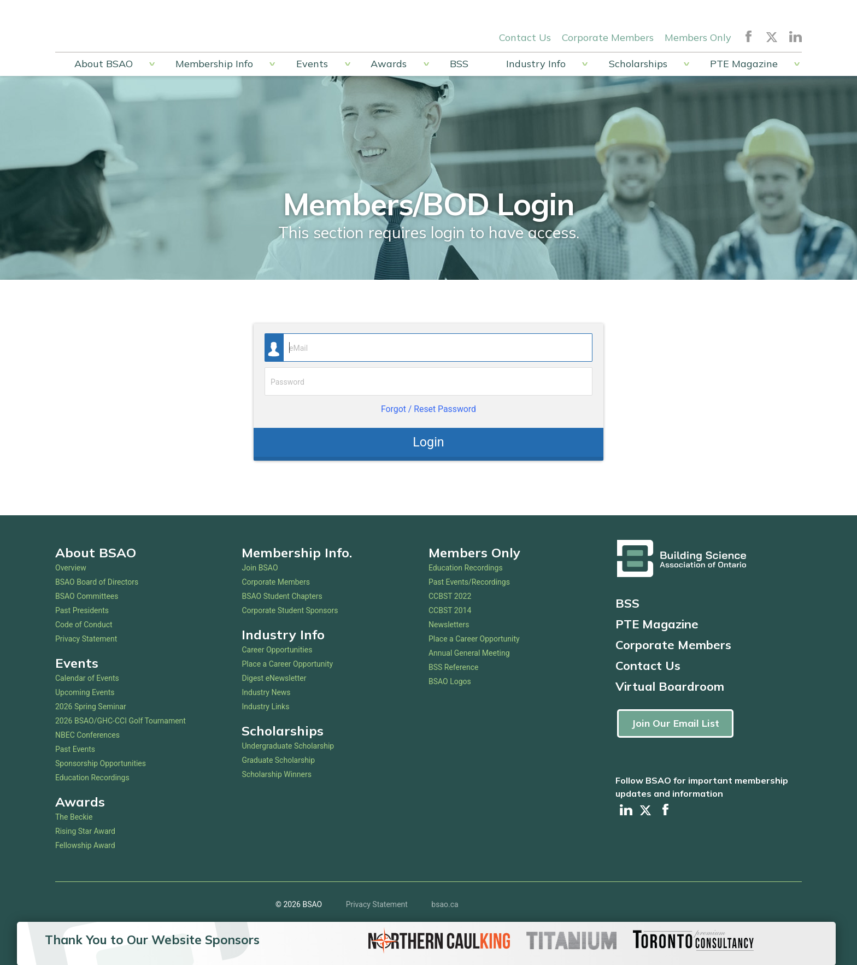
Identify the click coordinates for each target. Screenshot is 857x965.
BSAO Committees (87, 596)
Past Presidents (82, 610)
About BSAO (103, 63)
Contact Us (525, 37)
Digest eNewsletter (274, 678)
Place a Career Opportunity (287, 664)
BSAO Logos (449, 681)
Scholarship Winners (276, 774)
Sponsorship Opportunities (100, 763)
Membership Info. (297, 552)
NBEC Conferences (87, 735)
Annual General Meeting (469, 653)
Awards (389, 63)
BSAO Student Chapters (282, 596)
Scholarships (638, 63)
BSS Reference (453, 667)
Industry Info (536, 63)
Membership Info (214, 63)
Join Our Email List (675, 723)
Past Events (75, 749)
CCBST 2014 (449, 610)
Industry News (266, 692)
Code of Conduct (84, 624)
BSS (459, 63)
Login (428, 442)
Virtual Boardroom (669, 686)
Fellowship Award (85, 845)
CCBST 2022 (449, 596)
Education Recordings (92, 777)
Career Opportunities (277, 649)
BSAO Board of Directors (96, 582)
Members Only (698, 37)
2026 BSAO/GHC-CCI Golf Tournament (120, 720)
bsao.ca (444, 904)
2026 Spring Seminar (90, 706)
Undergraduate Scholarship (288, 746)
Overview (70, 567)
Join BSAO (260, 567)
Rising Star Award (85, 831)
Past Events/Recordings (469, 582)
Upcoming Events (84, 692)
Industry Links (265, 706)
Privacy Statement (86, 638)
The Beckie (73, 817)
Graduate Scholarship (278, 760)
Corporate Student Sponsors (290, 610)
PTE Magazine (744, 63)
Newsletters (448, 624)
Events (312, 63)
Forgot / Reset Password (428, 409)
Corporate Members (608, 37)
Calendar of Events (87, 678)
